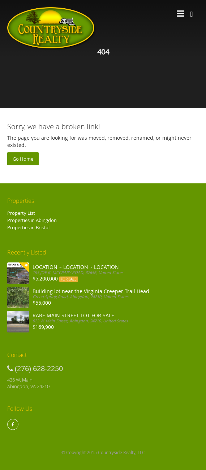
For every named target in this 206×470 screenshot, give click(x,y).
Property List (21, 213)
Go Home (23, 159)
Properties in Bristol (28, 227)
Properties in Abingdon (32, 220)
